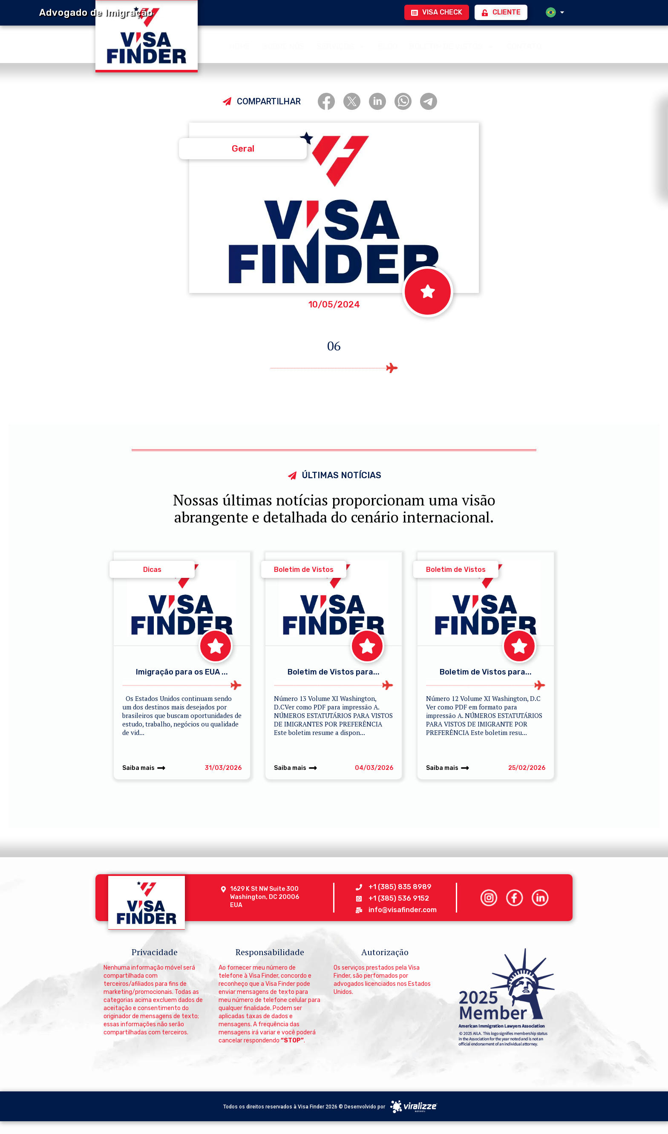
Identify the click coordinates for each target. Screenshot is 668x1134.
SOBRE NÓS (283, 45)
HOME (239, 45)
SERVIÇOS (341, 45)
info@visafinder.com (403, 910)
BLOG (387, 45)
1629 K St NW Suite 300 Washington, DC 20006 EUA (264, 897)
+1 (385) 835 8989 (400, 887)
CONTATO (524, 45)
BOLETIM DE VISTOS (452, 45)
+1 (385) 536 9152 (399, 898)
